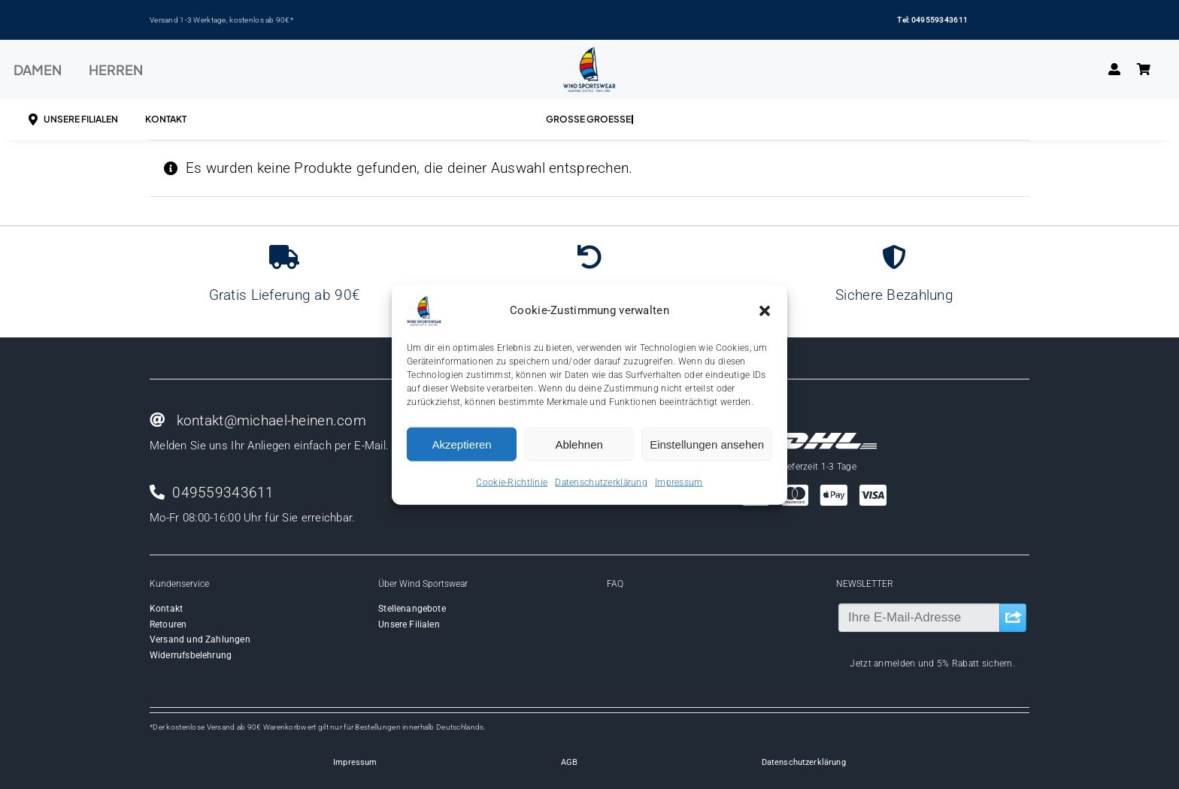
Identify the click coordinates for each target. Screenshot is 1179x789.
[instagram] (946, 686)
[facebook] (919, 686)
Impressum (679, 482)
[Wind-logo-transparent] (589, 53)
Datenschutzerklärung (601, 482)
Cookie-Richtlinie (511, 482)
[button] (764, 311)
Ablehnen (578, 443)
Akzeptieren (461, 443)
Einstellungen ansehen (707, 443)
